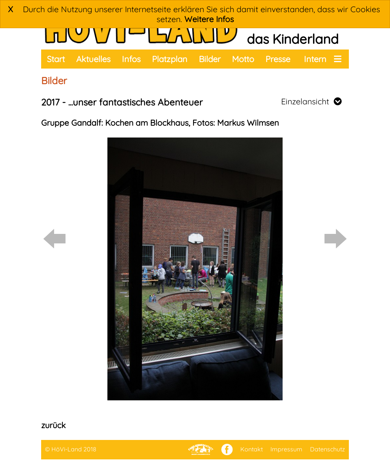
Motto (243, 59)
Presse (277, 59)
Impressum (286, 449)
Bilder (210, 59)
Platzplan (169, 59)
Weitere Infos (209, 19)
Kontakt (251, 449)
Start (56, 59)
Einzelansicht (311, 101)
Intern (315, 59)
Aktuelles (93, 59)
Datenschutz (327, 449)
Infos (131, 59)
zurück (53, 425)
